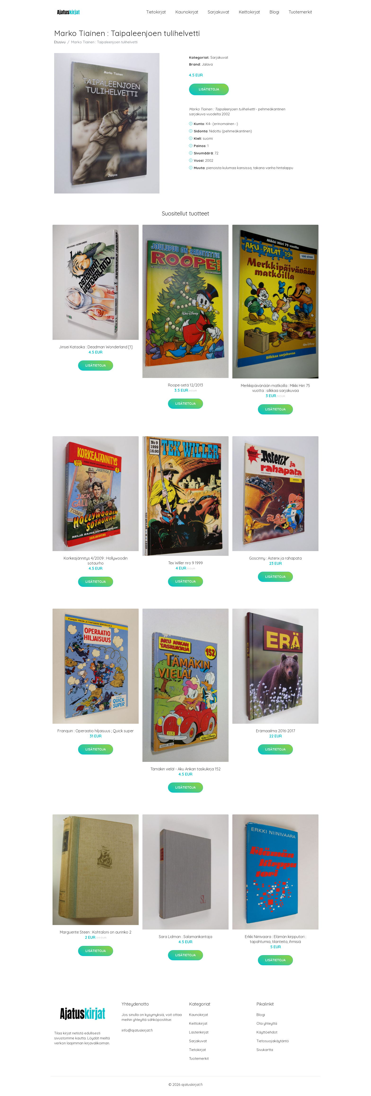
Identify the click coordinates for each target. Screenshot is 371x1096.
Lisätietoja (209, 92)
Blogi (274, 13)
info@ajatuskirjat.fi (137, 1033)
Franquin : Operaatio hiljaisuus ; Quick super (95, 734)
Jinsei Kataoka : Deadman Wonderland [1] (95, 350)
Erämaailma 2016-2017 (275, 734)
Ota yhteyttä (266, 1026)
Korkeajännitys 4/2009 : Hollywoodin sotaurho (96, 564)
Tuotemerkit (300, 13)
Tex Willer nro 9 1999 (185, 566)
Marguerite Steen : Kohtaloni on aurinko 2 (95, 935)
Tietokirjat (156, 13)
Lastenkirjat (198, 1035)
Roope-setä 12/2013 (185, 388)
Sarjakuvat (218, 13)
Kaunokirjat (186, 13)
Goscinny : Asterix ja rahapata (275, 561)
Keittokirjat (249, 13)
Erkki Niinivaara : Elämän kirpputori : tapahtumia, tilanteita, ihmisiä (275, 942)
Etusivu (60, 45)
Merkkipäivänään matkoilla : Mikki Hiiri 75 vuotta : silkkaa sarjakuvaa (275, 391)
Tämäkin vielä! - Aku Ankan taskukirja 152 (185, 772)
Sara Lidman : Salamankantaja (185, 940)
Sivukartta (264, 1053)
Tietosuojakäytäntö (272, 1044)
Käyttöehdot (266, 1035)
